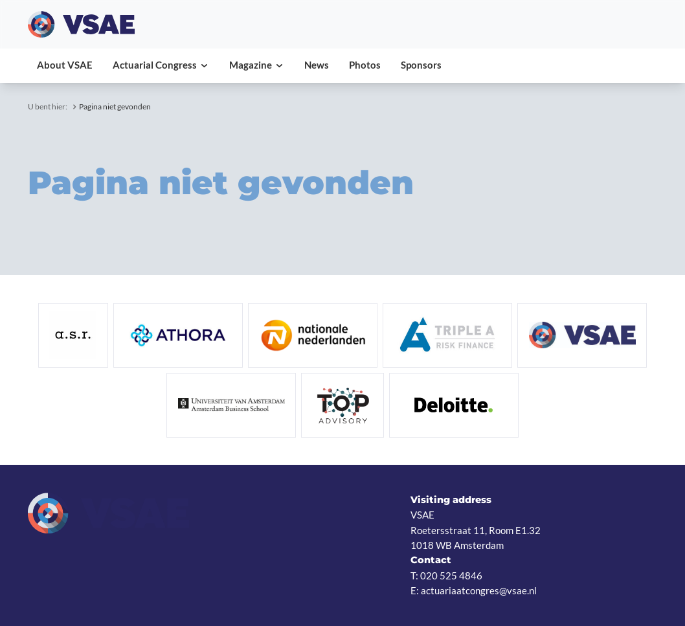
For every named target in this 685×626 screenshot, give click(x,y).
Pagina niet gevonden (115, 106)
